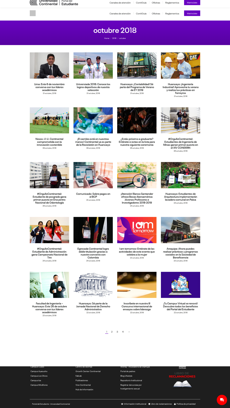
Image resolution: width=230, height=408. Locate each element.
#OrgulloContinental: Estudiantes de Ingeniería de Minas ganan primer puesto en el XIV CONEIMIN (180, 143)
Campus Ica (36, 380)
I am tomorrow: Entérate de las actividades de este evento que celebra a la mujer (137, 251)
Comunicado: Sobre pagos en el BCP (93, 195)
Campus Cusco (37, 366)
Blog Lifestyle (126, 375)
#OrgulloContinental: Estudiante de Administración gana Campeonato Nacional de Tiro (49, 252)
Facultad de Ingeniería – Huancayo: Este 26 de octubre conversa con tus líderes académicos (49, 307)
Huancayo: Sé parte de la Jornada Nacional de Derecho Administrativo (93, 306)
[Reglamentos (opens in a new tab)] (172, 13)
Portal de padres (127, 371)
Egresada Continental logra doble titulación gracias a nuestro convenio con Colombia (93, 252)
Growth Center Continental (88, 371)
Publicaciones (82, 380)
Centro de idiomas (84, 366)
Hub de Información (84, 389)
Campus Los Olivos (39, 375)
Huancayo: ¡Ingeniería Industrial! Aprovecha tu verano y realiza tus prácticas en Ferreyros (181, 88)
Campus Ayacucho (39, 371)
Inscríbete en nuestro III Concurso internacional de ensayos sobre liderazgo (137, 306)
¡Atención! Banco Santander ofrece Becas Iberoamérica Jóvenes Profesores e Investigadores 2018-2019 (137, 198)
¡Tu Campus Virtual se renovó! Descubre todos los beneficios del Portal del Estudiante (180, 306)
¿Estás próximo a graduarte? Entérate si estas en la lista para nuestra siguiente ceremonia (137, 141)
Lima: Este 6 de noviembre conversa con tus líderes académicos (49, 87)
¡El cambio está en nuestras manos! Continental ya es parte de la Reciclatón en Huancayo (93, 141)
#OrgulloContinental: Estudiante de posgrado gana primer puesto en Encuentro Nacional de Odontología (49, 198)
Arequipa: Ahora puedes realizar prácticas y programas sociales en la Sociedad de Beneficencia (180, 252)
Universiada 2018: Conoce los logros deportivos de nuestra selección (93, 87)
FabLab (79, 375)
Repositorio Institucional (131, 380)
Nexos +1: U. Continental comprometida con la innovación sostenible (49, 141)
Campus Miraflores (39, 384)
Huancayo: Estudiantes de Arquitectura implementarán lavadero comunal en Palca (180, 196)
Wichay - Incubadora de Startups (135, 366)
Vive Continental (83, 384)
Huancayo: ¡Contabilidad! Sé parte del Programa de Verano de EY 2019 (137, 87)
